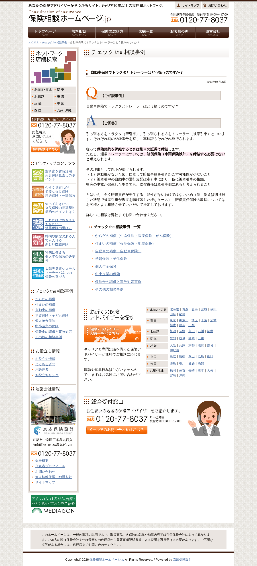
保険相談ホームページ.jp (107, 559)
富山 (191, 331)
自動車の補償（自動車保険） (118, 251)
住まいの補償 (45, 304)
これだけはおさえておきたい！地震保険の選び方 (60, 224)
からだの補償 (45, 299)
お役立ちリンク (47, 375)
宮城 (204, 309)
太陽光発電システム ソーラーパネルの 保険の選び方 (60, 273)
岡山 (191, 356)
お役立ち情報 (45, 359)
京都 (191, 345)
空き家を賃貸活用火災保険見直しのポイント (60, 175)
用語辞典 (42, 369)
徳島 (173, 363)
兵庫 (182, 345)
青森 (185, 309)
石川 (201, 331)
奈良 (210, 345)
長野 (182, 331)
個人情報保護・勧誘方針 (53, 477)
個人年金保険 (105, 266)
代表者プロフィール (50, 466)
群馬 (182, 325)
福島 (182, 314)
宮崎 (173, 375)
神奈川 (183, 320)
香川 (182, 363)
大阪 (173, 345)
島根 (182, 356)
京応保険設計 (182, 559)
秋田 (213, 309)
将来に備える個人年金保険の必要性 (60, 256)
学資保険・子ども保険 (52, 315)
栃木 (173, 325)
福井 (210, 331)
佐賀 (182, 370)
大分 (210, 370)
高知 (201, 363)
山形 (173, 314)
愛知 (173, 338)
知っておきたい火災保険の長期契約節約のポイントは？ (60, 208)
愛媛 (191, 363)
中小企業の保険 (107, 274)
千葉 (204, 320)
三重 (201, 338)
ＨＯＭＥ (33, 42)
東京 (173, 320)
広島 (201, 356)
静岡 (191, 338)
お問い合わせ (45, 471)
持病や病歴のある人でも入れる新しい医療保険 (60, 240)
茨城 (213, 320)
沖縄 (182, 375)
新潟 (173, 331)
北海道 (174, 309)
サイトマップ (45, 482)
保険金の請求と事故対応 (53, 332)
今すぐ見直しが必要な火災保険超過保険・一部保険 (60, 191)
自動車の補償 (45, 310)
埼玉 (195, 320)
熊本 (201, 370)
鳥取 (173, 356)
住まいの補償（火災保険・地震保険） (125, 243)
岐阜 (182, 338)
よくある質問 (45, 364)
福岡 (173, 370)
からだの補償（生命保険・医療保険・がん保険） (134, 236)
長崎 (191, 370)
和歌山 (174, 350)
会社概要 (42, 461)
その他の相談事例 (109, 289)
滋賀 (201, 345)
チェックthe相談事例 (54, 42)
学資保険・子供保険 (111, 259)
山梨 (191, 325)
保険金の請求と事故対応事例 (118, 282)
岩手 (195, 309)
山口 (210, 356)
